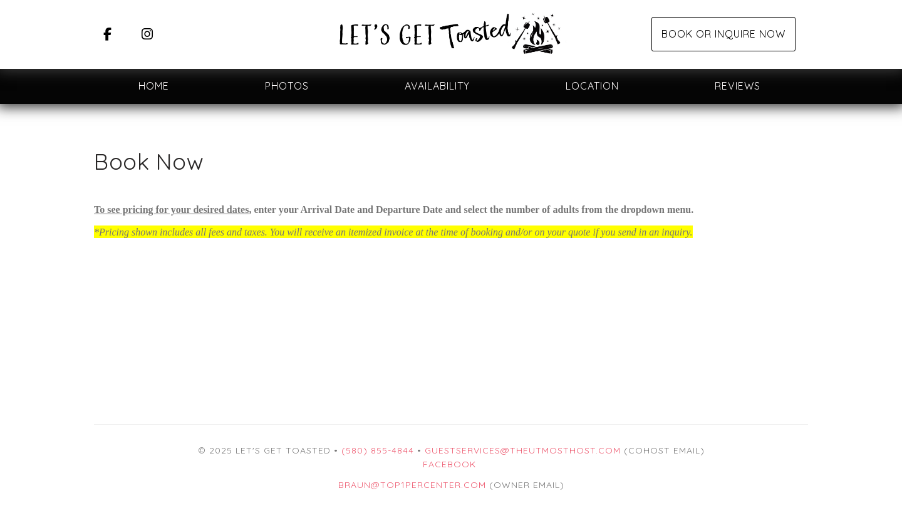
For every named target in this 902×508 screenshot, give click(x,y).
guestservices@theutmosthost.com (523, 450)
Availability (437, 86)
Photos (287, 86)
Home (153, 86)
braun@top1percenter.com (412, 484)
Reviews (737, 86)
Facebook (449, 464)
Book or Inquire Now (723, 34)
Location (592, 86)
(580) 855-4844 (377, 450)
